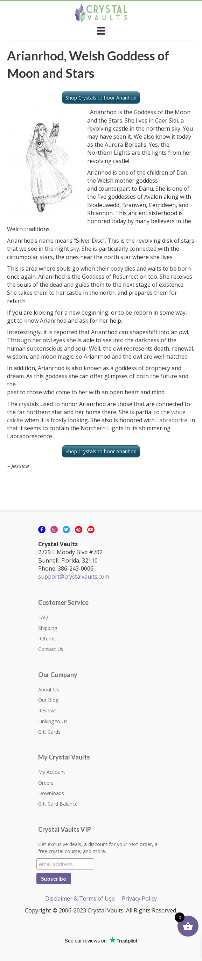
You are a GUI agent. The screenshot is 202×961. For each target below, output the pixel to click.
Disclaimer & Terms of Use (80, 898)
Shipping (47, 628)
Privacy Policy (139, 898)
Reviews (47, 710)
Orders (46, 782)
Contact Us (50, 649)
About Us (48, 689)
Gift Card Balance (58, 803)
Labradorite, (172, 420)
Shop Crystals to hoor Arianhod (101, 97)
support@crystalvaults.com (73, 576)
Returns (47, 638)
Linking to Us (53, 721)
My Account (51, 772)
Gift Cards (49, 731)
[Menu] (101, 30)
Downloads (51, 793)
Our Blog (48, 700)
